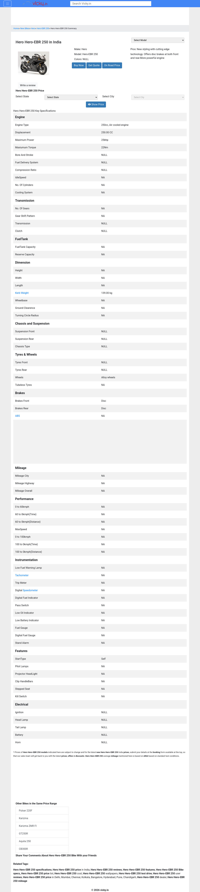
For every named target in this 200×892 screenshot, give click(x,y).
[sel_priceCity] (157, 97)
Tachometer (21, 575)
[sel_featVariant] (157, 40)
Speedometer (30, 590)
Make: (77, 49)
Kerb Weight (22, 292)
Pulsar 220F (25, 810)
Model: (78, 54)
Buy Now (79, 65)
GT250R (23, 833)
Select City (108, 96)
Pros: (133, 49)
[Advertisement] (100, 441)
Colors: (78, 59)
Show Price (96, 104)
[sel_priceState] (71, 97)
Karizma (23, 818)
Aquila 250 (25, 841)
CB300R (23, 848)
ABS (17, 415)
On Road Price (112, 65)
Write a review (28, 85)
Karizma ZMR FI (28, 825)
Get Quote (94, 65)
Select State (22, 96)
